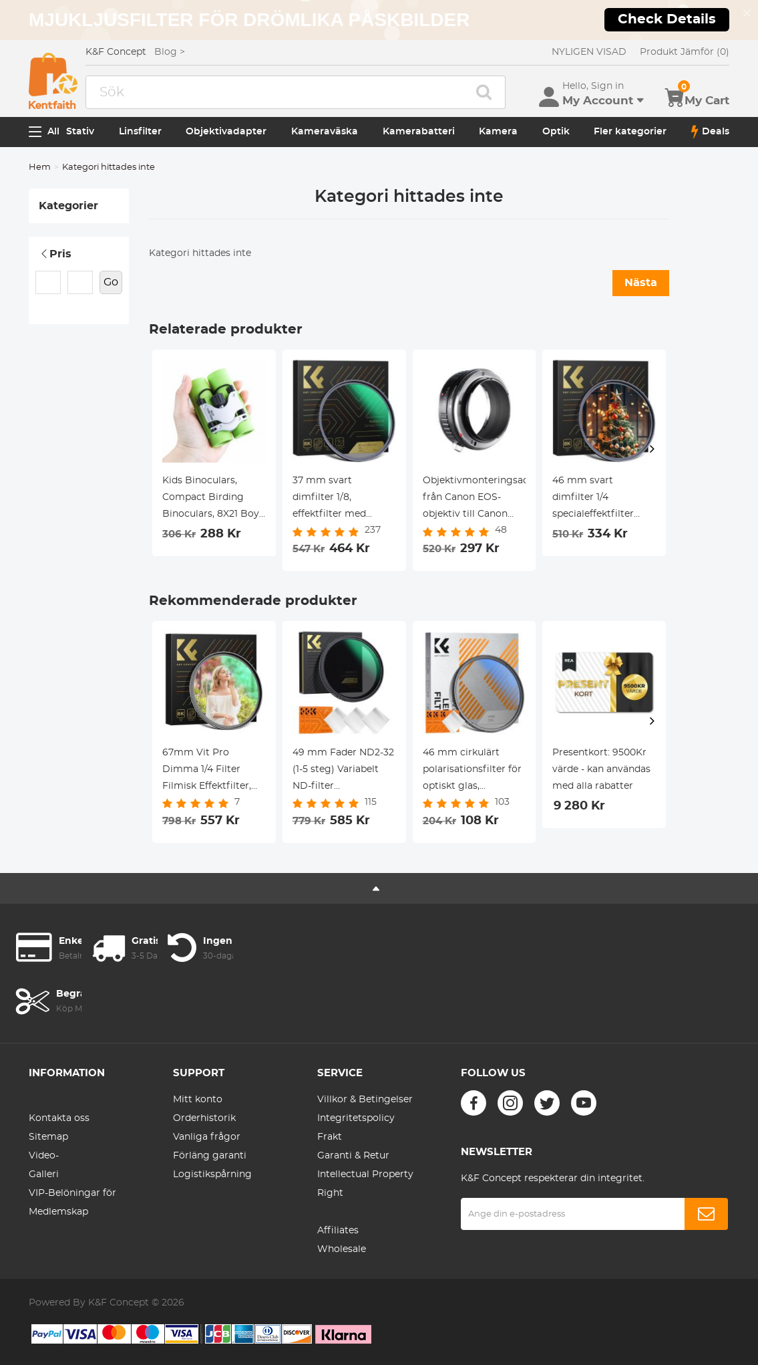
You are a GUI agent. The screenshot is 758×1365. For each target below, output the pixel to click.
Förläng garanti (209, 1155)
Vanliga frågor (206, 1137)
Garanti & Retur (353, 1155)
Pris (55, 254)
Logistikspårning (212, 1174)
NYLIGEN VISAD (589, 52)
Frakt (329, 1137)
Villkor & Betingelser (365, 1099)
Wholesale (341, 1249)
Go (111, 282)
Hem (40, 167)
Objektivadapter (226, 131)
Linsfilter (140, 131)
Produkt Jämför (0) (684, 52)
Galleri (44, 1174)
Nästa (640, 282)
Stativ (80, 131)
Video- (44, 1155)
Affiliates (338, 1230)
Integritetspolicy (356, 1118)
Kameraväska (324, 131)
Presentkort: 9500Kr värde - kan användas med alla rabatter (601, 769)
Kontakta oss (59, 1118)
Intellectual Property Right (365, 1184)
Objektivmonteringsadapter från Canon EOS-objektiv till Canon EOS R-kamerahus (474, 499)
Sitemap (48, 1137)
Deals (710, 131)
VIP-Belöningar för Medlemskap (72, 1203)
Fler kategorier (630, 131)
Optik (556, 131)
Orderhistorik (204, 1118)
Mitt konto (197, 1099)
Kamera (498, 131)
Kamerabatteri (419, 131)
